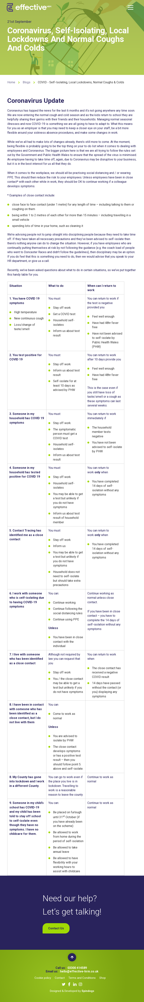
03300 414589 (77, 968)
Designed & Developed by (72, 991)
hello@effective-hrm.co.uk (79, 971)
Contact (60, 978)
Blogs (26, 82)
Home (11, 82)
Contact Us (56, 928)
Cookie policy (42, 978)
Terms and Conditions (82, 978)
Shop (102, 978)
